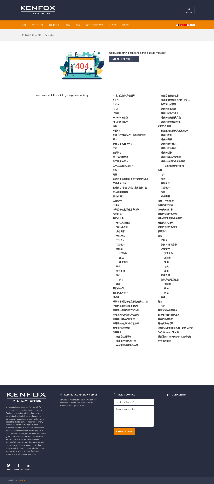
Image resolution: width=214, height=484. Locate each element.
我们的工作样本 (120, 293)
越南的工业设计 (168, 148)
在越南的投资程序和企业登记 (175, 100)
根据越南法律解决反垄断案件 (175, 130)
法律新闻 (165, 275)
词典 (163, 297)
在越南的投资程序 (170, 95)
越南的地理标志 (168, 144)
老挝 (118, 275)
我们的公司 (118, 288)
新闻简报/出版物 (169, 244)
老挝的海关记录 (165, 222)
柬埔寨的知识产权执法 (124, 319)
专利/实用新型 (123, 222)
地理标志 (120, 236)
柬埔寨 (119, 249)
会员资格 (117, 152)
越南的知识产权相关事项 (173, 161)
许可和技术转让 (168, 104)
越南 (118, 284)
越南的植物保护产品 (171, 117)
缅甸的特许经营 (165, 205)
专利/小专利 (122, 227)
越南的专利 (166, 135)
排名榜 (116, 297)
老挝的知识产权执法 (168, 227)
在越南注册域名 (123, 336)
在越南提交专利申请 (174, 165)
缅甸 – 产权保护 (166, 201)
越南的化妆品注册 (170, 113)
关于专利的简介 (120, 157)
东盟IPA (117, 130)
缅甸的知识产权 (165, 209)
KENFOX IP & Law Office (32, 35)
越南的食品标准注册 (171, 122)
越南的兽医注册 (168, 108)
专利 (115, 126)
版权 (121, 257)
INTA (115, 108)
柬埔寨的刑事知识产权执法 (126, 310)
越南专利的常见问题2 (168, 314)
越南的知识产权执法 (171, 157)
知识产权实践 (164, 126)
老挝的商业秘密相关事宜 (170, 218)
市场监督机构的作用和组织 (126, 209)
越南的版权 (166, 152)
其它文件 (168, 253)
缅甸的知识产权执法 (168, 214)
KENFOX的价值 (120, 117)
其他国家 (120, 231)
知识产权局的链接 (170, 279)
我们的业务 (118, 218)
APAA (116, 104)
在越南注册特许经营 (126, 341)
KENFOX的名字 (120, 122)
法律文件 (165, 249)
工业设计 (117, 201)
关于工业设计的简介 (123, 165)
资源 (160, 236)
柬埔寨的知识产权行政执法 (126, 323)
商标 (115, 170)
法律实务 (117, 332)
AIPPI (116, 100)
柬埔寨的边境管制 (121, 328)
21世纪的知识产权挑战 (124, 95)
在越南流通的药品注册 (127, 345)
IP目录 (164, 240)
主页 (115, 148)
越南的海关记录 (165, 323)
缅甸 (160, 170)
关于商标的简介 (120, 161)
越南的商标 (166, 139)
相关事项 (123, 262)
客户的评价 (118, 196)
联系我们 (162, 231)
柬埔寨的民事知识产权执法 (126, 314)
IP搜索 (116, 113)
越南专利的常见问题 (168, 310)
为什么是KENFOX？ (122, 144)
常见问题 (117, 214)
